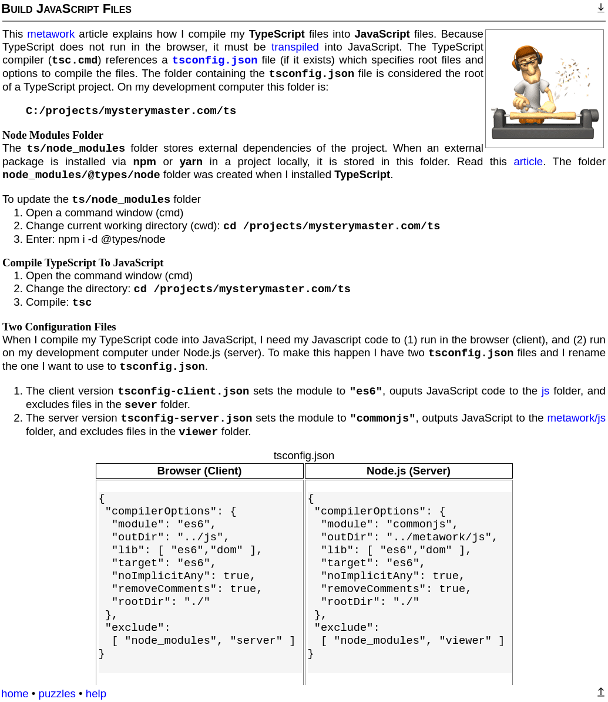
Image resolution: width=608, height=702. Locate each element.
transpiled (295, 47)
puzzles (57, 693)
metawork (51, 34)
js (545, 391)
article (528, 161)
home (15, 693)
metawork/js (576, 418)
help (96, 693)
